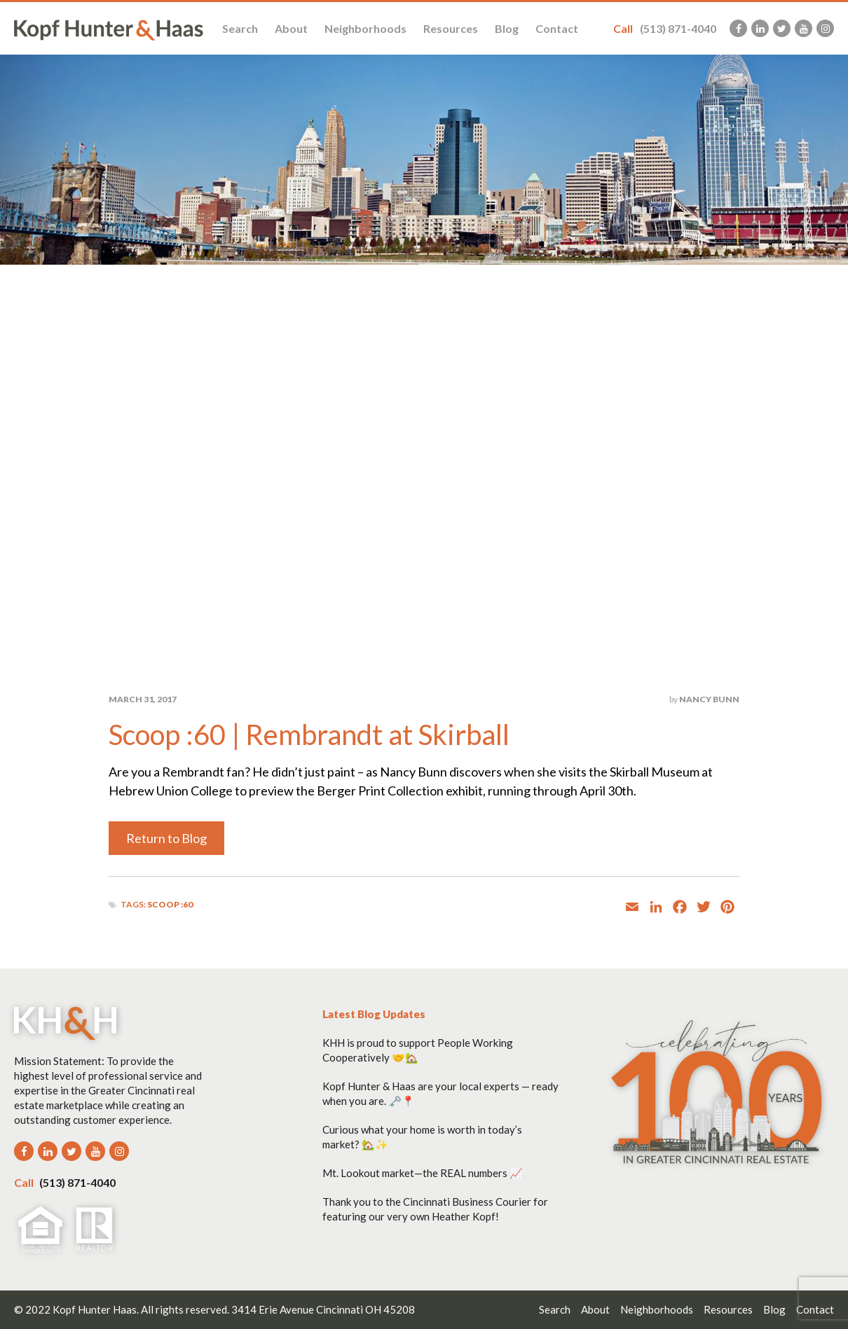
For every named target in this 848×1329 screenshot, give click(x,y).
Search (240, 28)
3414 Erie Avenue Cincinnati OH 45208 (323, 1309)
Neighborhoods (365, 28)
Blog (507, 28)
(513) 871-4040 (664, 28)
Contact (556, 28)
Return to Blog (166, 838)
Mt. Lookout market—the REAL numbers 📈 (422, 1173)
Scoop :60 (170, 904)
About (291, 28)
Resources (450, 28)
